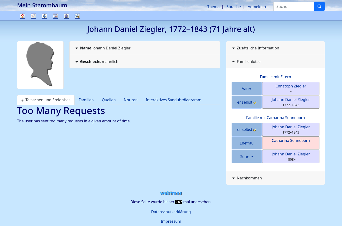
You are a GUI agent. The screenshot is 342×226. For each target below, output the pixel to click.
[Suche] (319, 6)
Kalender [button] (55, 15)
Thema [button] (213, 6)
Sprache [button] (234, 6)
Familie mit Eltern (275, 76)
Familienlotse (246, 61)
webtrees (171, 193)
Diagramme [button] (33, 15)
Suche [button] (77, 15)
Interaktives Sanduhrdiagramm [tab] (173, 99)
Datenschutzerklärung (171, 211)
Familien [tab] (86, 99)
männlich (96, 61)
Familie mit (275, 117)
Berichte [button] (66, 15)
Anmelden (257, 6)
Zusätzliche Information (255, 48)
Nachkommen (246, 178)
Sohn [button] (245, 156)
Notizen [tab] (131, 99)
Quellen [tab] (109, 99)
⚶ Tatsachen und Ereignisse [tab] (46, 99)
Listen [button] (44, 15)
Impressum (171, 221)
